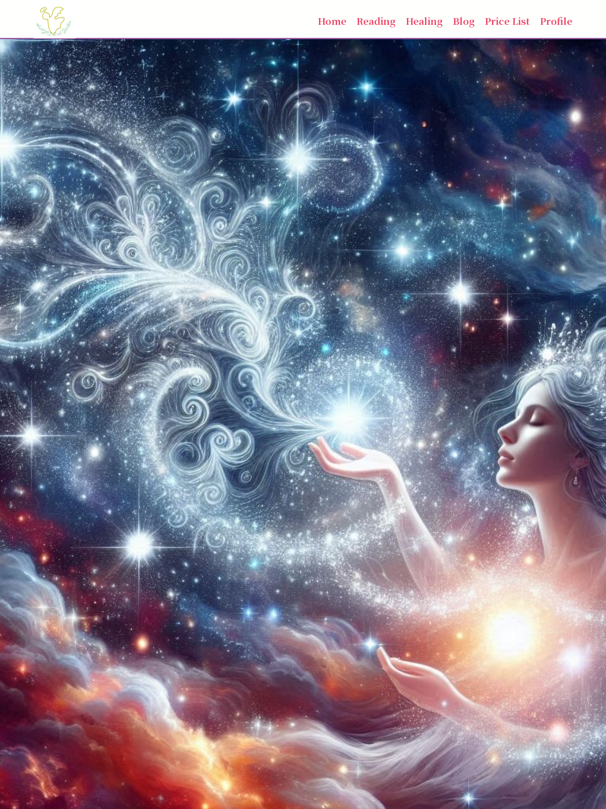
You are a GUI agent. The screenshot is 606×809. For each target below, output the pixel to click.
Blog (464, 20)
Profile (556, 20)
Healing (424, 20)
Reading (376, 20)
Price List (507, 20)
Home (332, 20)
